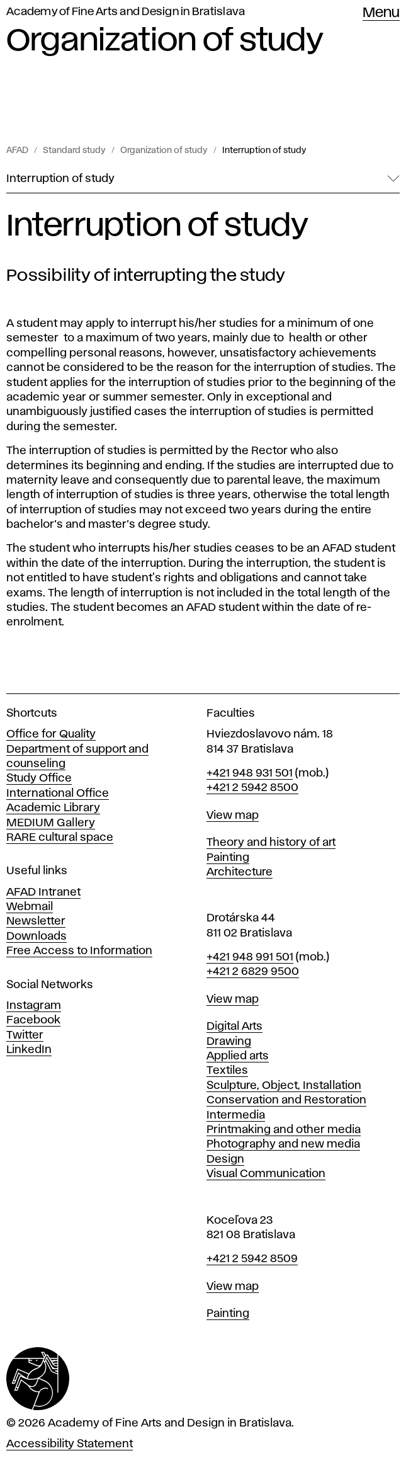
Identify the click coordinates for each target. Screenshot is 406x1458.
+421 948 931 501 (249, 773)
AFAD (17, 150)
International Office (57, 794)
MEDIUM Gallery (50, 823)
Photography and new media (283, 1144)
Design (225, 1159)
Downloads (36, 936)
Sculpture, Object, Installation (283, 1086)
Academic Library (53, 808)
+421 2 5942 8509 (252, 1259)
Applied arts (237, 1056)
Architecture (239, 872)
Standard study (74, 150)
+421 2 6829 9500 (252, 972)
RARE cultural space (59, 838)
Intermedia (235, 1115)
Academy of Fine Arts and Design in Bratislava (125, 12)
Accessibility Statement (69, 1444)
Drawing (228, 1042)
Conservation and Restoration (286, 1100)
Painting (227, 858)
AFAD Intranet (43, 892)
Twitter (24, 1035)
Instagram (33, 1006)
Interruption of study (264, 150)
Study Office (39, 778)
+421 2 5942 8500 (252, 788)
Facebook (33, 1020)
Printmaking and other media (283, 1130)
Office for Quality (51, 734)
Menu (381, 13)
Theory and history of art (271, 843)
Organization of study (164, 150)
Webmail (29, 907)
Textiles (227, 1071)
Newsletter (35, 921)
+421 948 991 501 (249, 957)
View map (232, 816)
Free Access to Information (79, 951)
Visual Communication (265, 1174)
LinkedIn (29, 1050)
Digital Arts (234, 1027)
